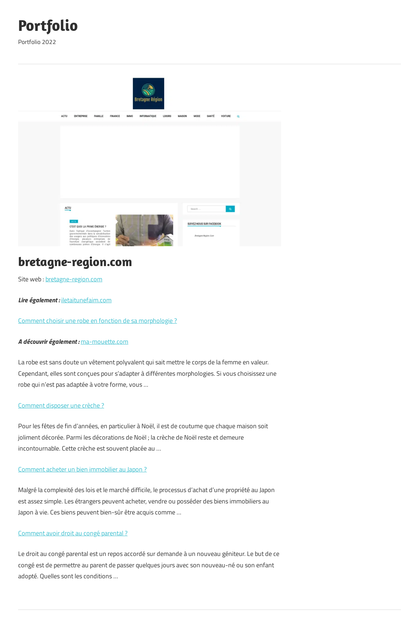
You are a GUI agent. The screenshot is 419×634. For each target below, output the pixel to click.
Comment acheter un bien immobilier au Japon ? (82, 469)
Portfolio (48, 25)
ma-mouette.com (104, 341)
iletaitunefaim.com (86, 300)
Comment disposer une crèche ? (61, 405)
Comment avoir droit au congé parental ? (73, 533)
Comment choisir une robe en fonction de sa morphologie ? (97, 320)
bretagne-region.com (73, 279)
